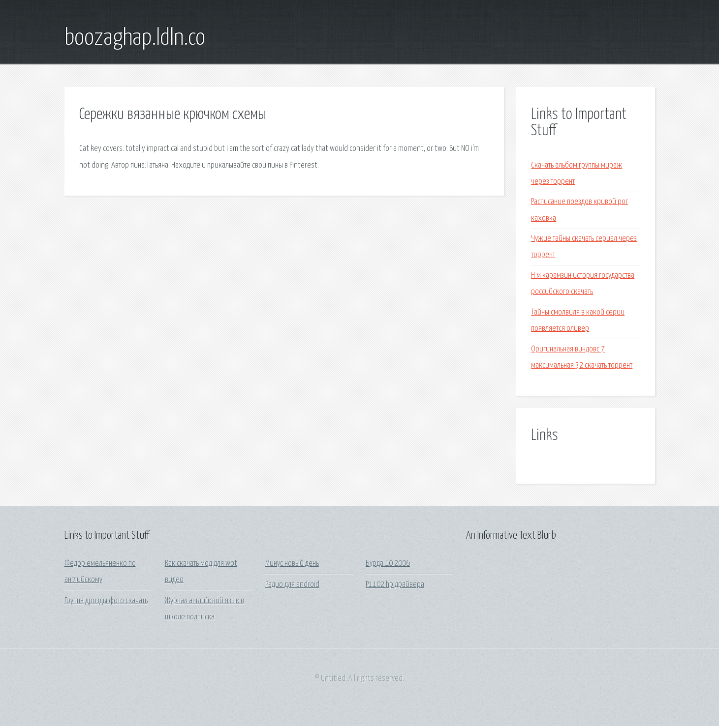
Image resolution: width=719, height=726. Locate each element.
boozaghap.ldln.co (134, 38)
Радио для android (292, 585)
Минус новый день (292, 563)
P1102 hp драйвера (395, 585)
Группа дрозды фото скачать (106, 601)
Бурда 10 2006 (388, 563)
